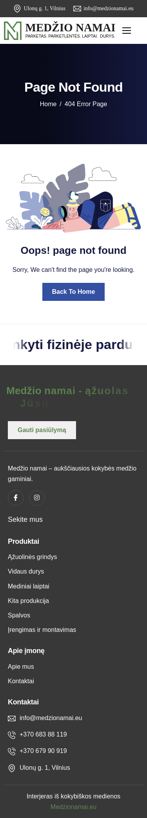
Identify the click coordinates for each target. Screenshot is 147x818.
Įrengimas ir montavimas (42, 629)
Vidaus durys (26, 571)
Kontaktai (21, 681)
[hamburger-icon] (126, 30)
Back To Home (73, 291)
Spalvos (19, 615)
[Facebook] (16, 498)
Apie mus (21, 666)
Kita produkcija (28, 600)
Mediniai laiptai (28, 586)
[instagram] (37, 498)
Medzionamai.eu (73, 807)
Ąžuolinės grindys (32, 557)
